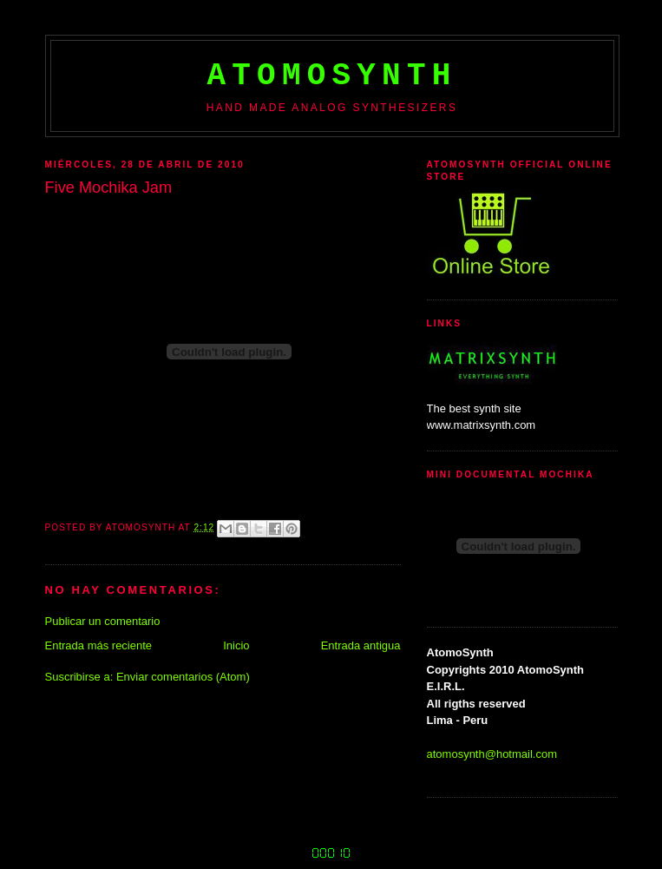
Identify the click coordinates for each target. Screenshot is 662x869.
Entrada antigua (361, 645)
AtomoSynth (331, 76)
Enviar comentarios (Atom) (183, 676)
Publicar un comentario (103, 621)
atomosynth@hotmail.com (492, 753)
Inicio (236, 645)
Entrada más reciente (99, 645)
